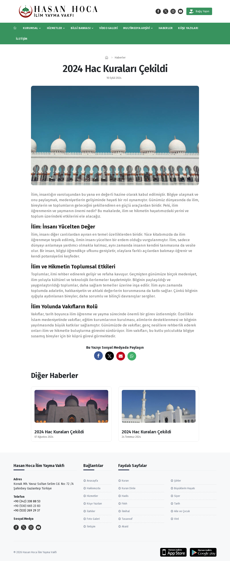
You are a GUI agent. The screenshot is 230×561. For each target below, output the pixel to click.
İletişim (21, 38)
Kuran (125, 480)
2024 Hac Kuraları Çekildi (59, 431)
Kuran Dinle (129, 488)
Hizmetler (54, 28)
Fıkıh (124, 503)
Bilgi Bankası (81, 28)
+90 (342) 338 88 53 (27, 501)
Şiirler (177, 480)
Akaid (125, 526)
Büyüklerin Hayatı (184, 488)
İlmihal (126, 511)
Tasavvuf (127, 518)
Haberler (166, 28)
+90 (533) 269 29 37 (27, 510)
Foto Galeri (93, 518)
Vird (176, 518)
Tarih (177, 503)
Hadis (125, 496)
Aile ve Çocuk (182, 511)
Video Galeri (108, 28)
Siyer (177, 496)
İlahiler (91, 511)
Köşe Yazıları (188, 28)
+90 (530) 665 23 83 (27, 506)
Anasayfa (92, 480)
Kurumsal (30, 28)
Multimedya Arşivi (136, 28)
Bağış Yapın (199, 11)
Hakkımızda (93, 488)
